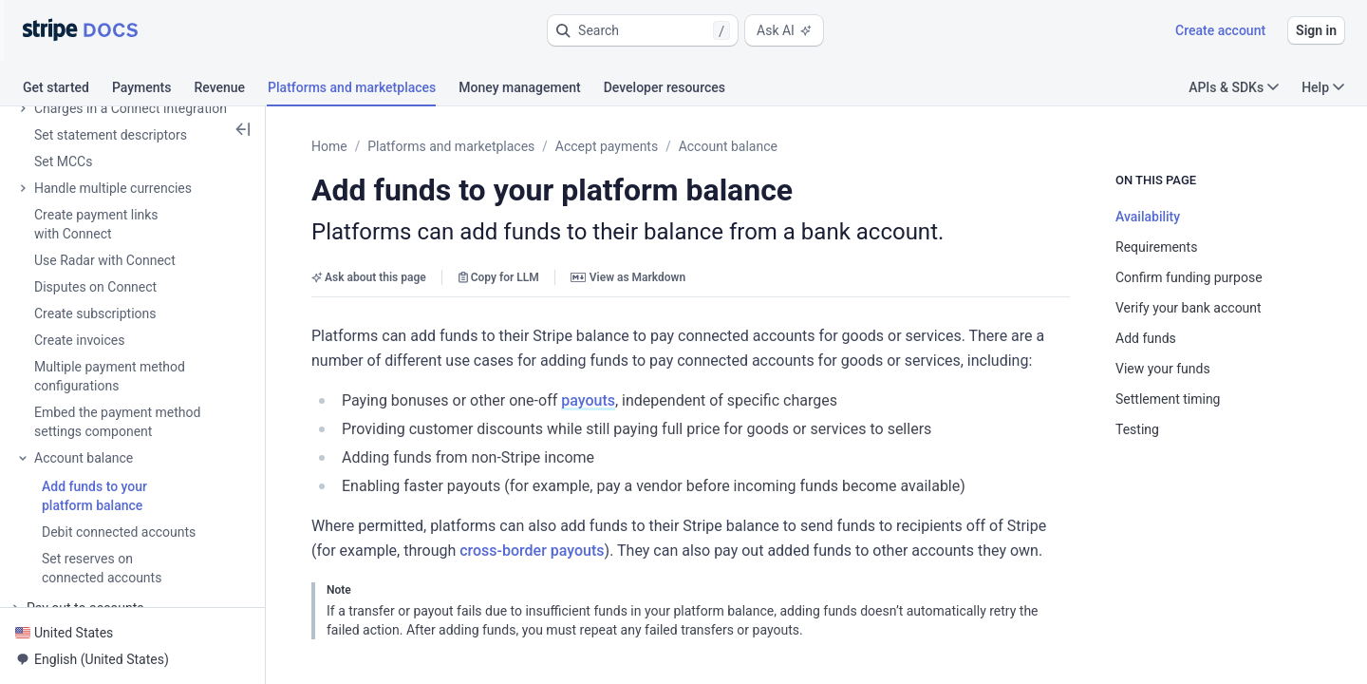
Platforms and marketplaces (450, 146)
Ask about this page (368, 277)
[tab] (67, 90)
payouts (588, 400)
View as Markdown (628, 277)
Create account (1220, 30)
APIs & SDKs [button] (1234, 87)
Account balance (728, 146)
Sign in (1316, 30)
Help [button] (1322, 87)
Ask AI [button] (784, 30)
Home (329, 146)
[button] (643, 30)
